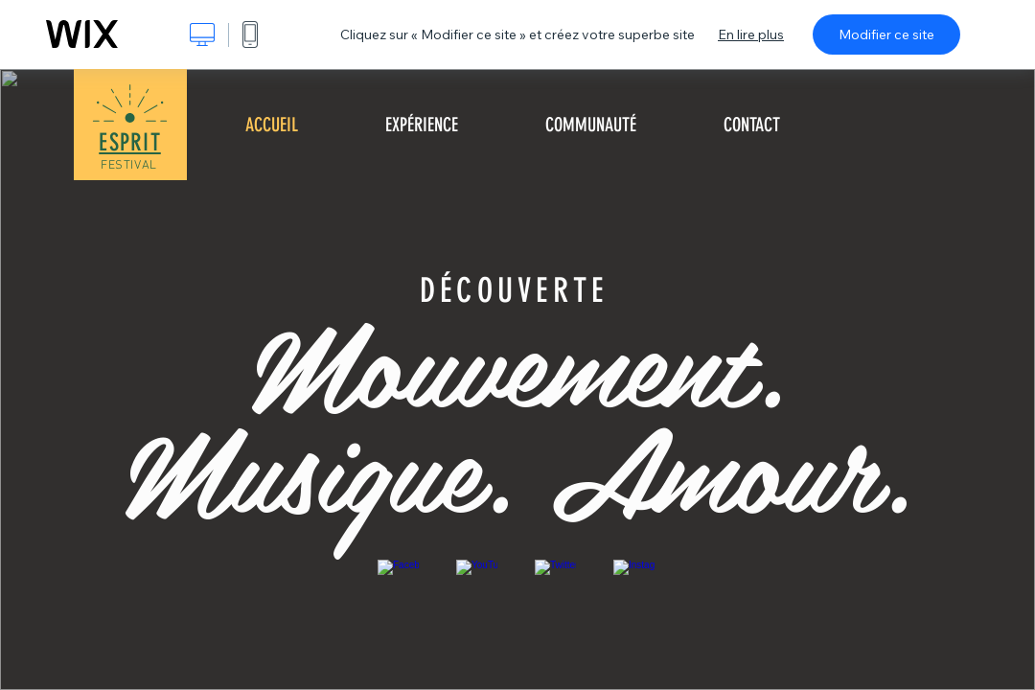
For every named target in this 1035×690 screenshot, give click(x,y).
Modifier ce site (886, 34)
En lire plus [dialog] (751, 34)
